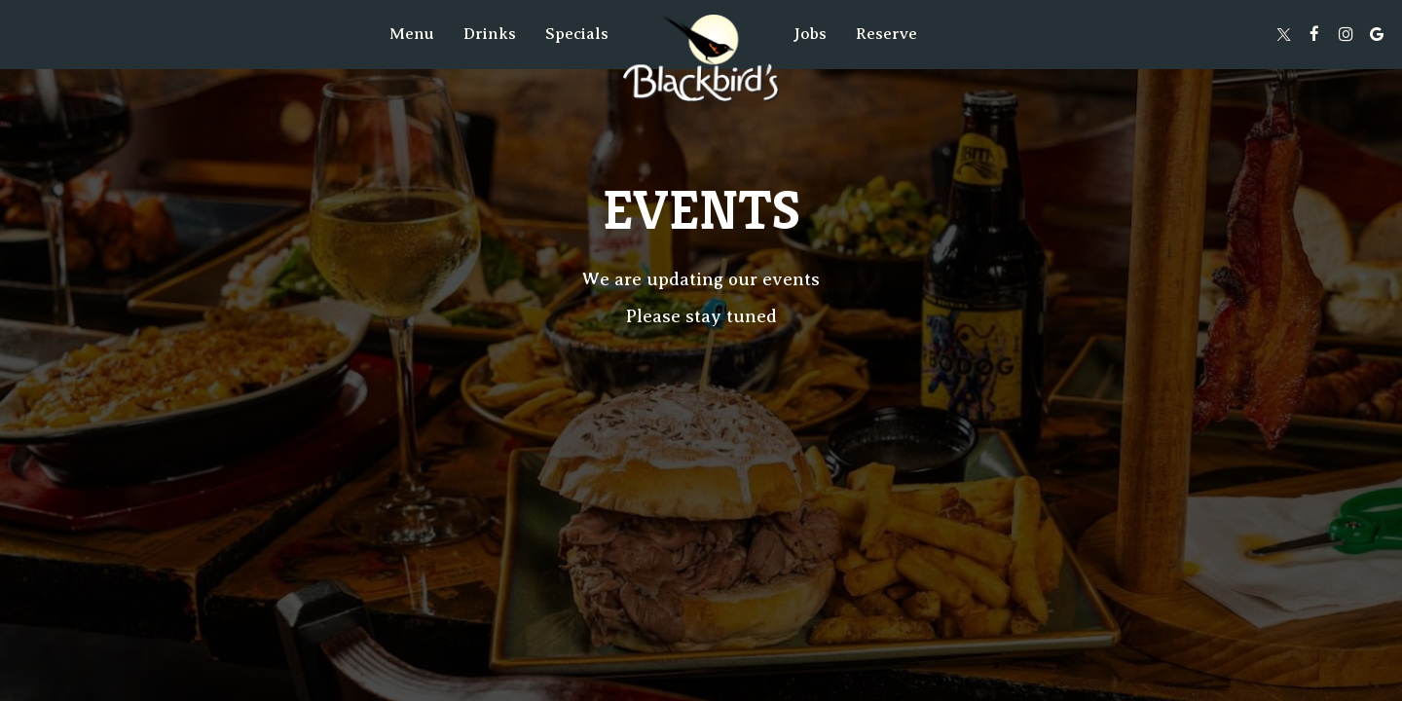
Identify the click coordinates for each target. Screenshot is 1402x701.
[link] (701, 58)
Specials (577, 33)
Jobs (810, 33)
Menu (411, 33)
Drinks (489, 33)
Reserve (886, 33)
